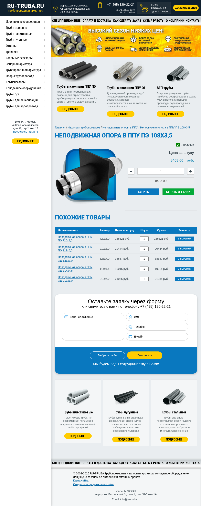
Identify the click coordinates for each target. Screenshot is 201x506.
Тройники (12, 52)
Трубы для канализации (22, 100)
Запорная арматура (19, 64)
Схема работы (153, 20)
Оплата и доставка (97, 20)
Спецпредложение (66, 20)
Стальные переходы (19, 58)
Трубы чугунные (16, 39)
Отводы (11, 46)
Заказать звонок (186, 8)
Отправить (144, 355)
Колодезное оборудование (23, 88)
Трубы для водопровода (22, 106)
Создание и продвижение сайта (93, 484)
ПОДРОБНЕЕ (25, 141)
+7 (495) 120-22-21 (121, 4)
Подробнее (70, 109)
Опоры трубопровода (20, 76)
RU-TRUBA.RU (25, 8)
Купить (143, 191)
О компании (175, 20)
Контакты (193, 20)
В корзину (184, 238)
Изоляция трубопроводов (23, 21)
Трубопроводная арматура (23, 70)
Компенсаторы (15, 82)
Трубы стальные (16, 27)
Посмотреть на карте (25, 131)
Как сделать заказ (127, 20)
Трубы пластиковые (19, 34)
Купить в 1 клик (178, 191)
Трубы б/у (12, 94)
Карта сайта (81, 480)
